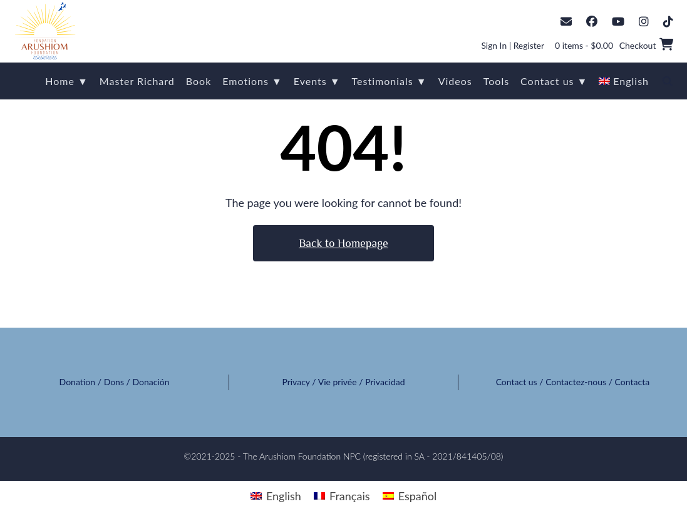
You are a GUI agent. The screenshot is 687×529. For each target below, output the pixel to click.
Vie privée (337, 381)
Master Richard (137, 81)
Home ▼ (66, 81)
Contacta (632, 381)
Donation (77, 381)
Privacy (295, 381)
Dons (114, 381)
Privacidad (385, 381)
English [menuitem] (283, 496)
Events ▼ (317, 81)
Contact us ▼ (553, 81)
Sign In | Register (512, 45)
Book (199, 81)
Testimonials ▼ (389, 81)
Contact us (516, 381)
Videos (455, 81)
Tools (496, 81)
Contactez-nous (575, 381)
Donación (151, 381)
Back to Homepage (343, 243)
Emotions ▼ (252, 81)
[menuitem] (624, 81)
